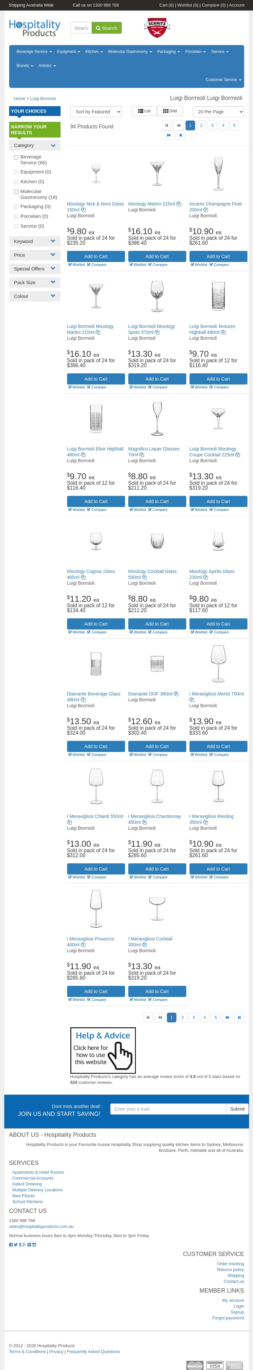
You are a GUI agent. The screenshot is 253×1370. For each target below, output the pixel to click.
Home (20, 98)
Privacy (56, 1351)
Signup (237, 1312)
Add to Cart (96, 256)
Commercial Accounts (33, 1178)
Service (219, 51)
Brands (25, 65)
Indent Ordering (27, 1184)
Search (106, 28)
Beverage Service (34, 51)
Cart (166, 5)
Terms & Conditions (27, 1351)
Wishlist (187, 5)
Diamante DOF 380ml (153, 693)
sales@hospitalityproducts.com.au (41, 1226)
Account (236, 5)
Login (239, 1306)
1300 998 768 (106, 5)
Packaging (168, 51)
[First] (167, 125)
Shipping (235, 1275)
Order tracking (230, 1263)
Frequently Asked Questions (93, 1351)
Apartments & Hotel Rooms (38, 1172)
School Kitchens (27, 1201)
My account (233, 1300)
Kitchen (94, 51)
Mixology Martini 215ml (154, 203)
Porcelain (195, 51)
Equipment (69, 51)
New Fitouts (23, 1195)
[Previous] (178, 125)
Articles (47, 65)
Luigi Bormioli (43, 98)
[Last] (181, 135)
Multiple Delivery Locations (37, 1189)
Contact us (234, 1281)
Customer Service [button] (224, 79)
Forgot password (228, 1317)
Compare (214, 5)
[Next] (169, 135)
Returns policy (230, 1269)
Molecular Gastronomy (130, 51)
